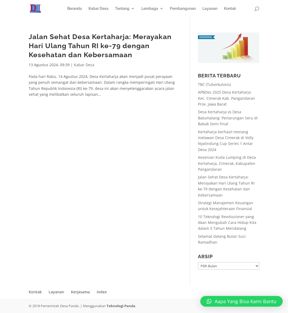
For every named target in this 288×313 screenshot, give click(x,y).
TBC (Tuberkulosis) (214, 84)
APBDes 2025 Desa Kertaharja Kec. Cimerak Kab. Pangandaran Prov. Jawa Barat (226, 98)
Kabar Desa (98, 9)
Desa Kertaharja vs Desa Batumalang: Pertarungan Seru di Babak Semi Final (228, 117)
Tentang (122, 9)
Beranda (74, 9)
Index (102, 291)
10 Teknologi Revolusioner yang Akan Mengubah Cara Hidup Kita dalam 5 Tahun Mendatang (227, 222)
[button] (241, 301)
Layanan (209, 9)
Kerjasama (80, 291)
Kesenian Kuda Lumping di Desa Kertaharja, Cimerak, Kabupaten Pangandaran (227, 163)
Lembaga (149, 9)
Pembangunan (183, 9)
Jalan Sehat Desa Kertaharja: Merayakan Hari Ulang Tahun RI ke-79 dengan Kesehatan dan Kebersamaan (100, 46)
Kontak (230, 9)
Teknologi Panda (121, 305)
